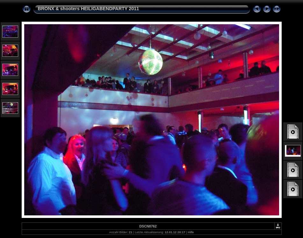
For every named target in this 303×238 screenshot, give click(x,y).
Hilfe (191, 232)
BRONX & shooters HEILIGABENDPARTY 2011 (88, 8)
